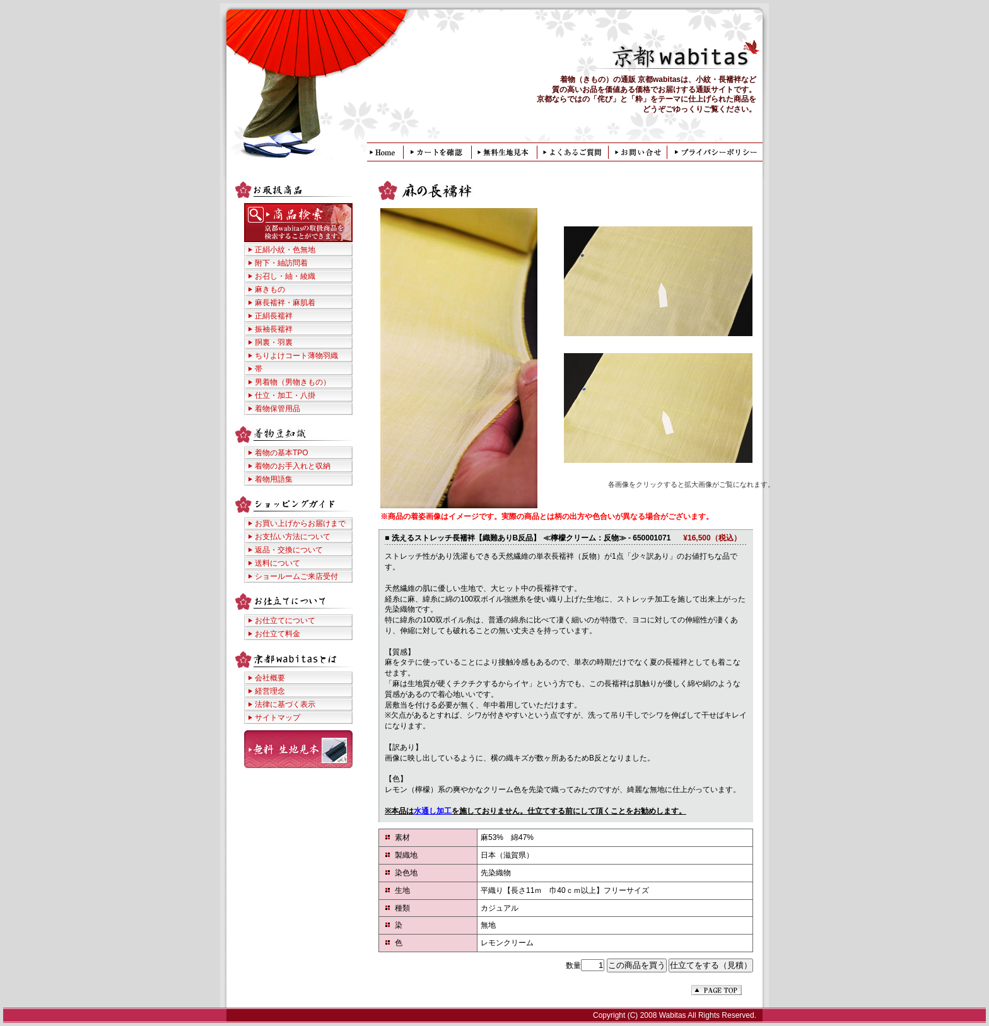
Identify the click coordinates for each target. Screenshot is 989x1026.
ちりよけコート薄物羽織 (296, 355)
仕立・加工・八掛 (285, 395)
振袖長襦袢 (274, 329)
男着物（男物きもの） (293, 382)
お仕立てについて (285, 620)
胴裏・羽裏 (274, 342)
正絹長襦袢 (274, 316)
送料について (277, 563)
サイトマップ (277, 717)
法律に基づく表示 (285, 704)
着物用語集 (274, 479)
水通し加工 (433, 811)
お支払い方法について (293, 536)
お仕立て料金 (277, 633)
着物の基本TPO (281, 452)
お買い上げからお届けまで (300, 523)
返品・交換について (289, 549)
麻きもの (270, 289)
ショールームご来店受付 (296, 576)
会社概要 (270, 677)
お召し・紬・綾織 (285, 276)
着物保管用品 (277, 408)
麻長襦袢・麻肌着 (285, 302)
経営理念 (270, 691)
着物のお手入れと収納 (293, 466)
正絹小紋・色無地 (285, 249)
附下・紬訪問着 (281, 263)
